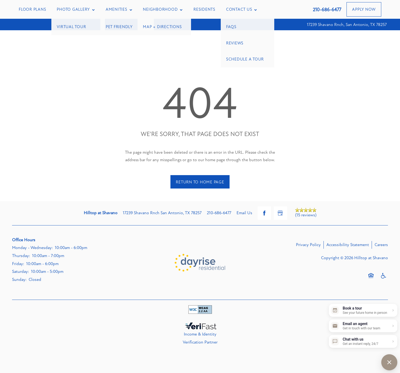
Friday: (18, 263)
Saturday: (20, 271)
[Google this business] (280, 213)
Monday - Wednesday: (32, 247)
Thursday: (21, 255)
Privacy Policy (308, 244)
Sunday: (19, 279)
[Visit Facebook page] (264, 213)
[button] (363, 9)
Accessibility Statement (347, 244)
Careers (381, 244)
